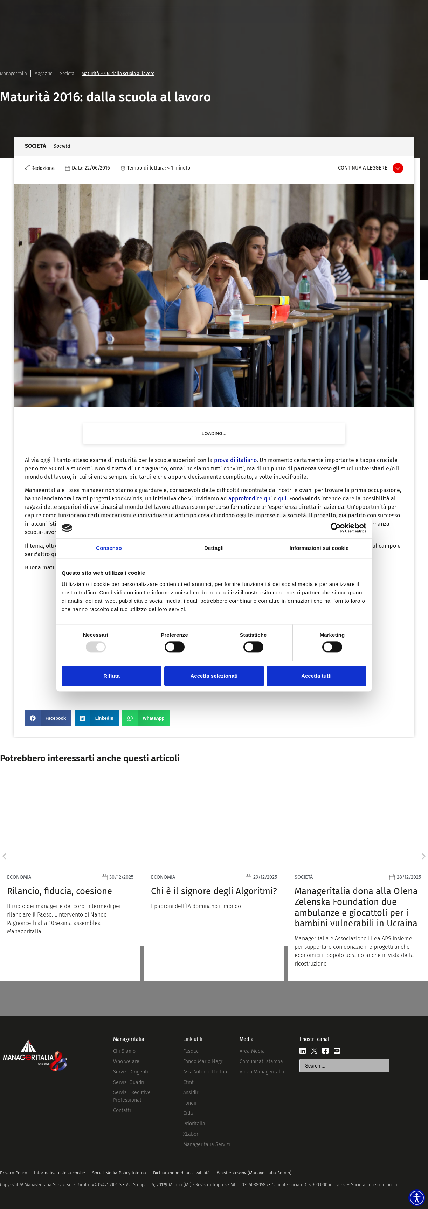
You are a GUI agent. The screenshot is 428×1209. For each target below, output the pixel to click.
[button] (48, 718)
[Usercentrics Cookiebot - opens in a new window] (335, 528)
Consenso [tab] (109, 548)
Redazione (43, 168)
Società (67, 73)
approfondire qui (250, 498)
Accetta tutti (316, 676)
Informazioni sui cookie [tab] (319, 548)
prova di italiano (235, 460)
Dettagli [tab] (214, 548)
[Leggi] (214, 879)
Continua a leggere (362, 168)
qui (282, 498)
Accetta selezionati (213, 676)
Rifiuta (111, 676)
